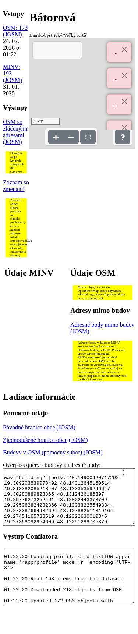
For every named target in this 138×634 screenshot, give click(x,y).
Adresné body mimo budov (102, 325)
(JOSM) (12, 34)
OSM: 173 (15, 28)
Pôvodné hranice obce (29, 427)
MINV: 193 (11, 70)
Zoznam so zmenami (16, 185)
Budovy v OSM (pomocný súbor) (42, 452)
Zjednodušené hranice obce (35, 440)
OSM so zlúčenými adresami (15, 128)
